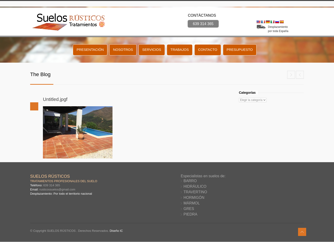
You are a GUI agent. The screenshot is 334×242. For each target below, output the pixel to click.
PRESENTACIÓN (90, 50)
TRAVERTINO (195, 192)
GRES (188, 209)
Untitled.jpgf (55, 99)
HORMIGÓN (193, 198)
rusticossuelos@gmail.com (57, 189)
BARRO (190, 181)
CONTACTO (207, 50)
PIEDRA (190, 214)
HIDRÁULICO (194, 186)
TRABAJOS (179, 50)
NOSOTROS (123, 50)
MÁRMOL (191, 203)
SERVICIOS (151, 50)
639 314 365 (203, 24)
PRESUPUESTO (240, 50)
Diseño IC (116, 230)
